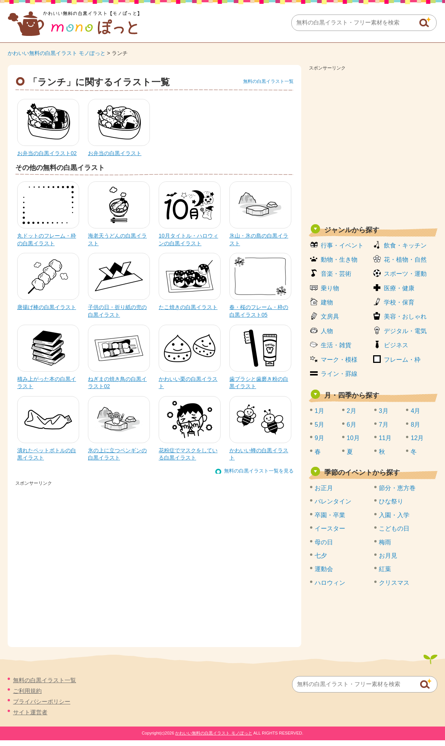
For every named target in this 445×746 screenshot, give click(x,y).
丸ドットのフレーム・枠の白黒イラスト (46, 239)
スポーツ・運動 (405, 273)
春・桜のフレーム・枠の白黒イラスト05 (258, 311)
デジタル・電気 (405, 331)
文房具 (330, 316)
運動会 (324, 569)
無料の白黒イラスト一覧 (268, 81)
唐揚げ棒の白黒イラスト (46, 307)
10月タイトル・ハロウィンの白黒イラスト (188, 239)
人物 (327, 331)
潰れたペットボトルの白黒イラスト (46, 454)
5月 (319, 424)
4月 (415, 411)
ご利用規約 (27, 691)
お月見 (388, 555)
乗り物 (330, 288)
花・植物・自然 (405, 259)
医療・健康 (399, 288)
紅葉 (385, 569)
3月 (383, 411)
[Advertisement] (71, 560)
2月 (351, 411)
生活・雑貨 (336, 345)
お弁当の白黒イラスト (114, 153)
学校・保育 (399, 302)
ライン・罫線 (339, 374)
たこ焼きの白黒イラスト (188, 307)
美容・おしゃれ (405, 316)
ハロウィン (330, 582)
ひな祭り (391, 501)
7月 (383, 424)
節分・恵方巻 (397, 488)
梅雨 (385, 542)
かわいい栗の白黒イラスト (188, 383)
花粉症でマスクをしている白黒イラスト (188, 454)
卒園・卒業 (330, 515)
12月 (417, 438)
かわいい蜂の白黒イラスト (258, 454)
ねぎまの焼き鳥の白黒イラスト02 (117, 383)
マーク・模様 (339, 359)
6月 (351, 424)
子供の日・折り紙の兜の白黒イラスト (117, 311)
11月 (385, 438)
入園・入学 (394, 515)
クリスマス (394, 582)
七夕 (321, 555)
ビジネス (396, 345)
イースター (330, 528)
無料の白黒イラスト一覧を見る (259, 471)
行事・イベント (342, 245)
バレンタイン (333, 501)
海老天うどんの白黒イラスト (117, 239)
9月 (319, 438)
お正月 (324, 488)
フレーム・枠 (402, 359)
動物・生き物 (339, 259)
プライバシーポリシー (41, 701)
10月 (353, 438)
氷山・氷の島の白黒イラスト (258, 239)
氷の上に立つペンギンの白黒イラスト (117, 454)
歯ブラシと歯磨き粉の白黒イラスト (258, 383)
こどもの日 (394, 528)
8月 (415, 424)
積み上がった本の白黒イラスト (46, 383)
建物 (327, 302)
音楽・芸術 (336, 273)
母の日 (324, 542)
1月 (319, 411)
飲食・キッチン (405, 245)
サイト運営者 (30, 712)
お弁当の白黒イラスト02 (47, 153)
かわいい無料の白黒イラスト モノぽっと (57, 53)
